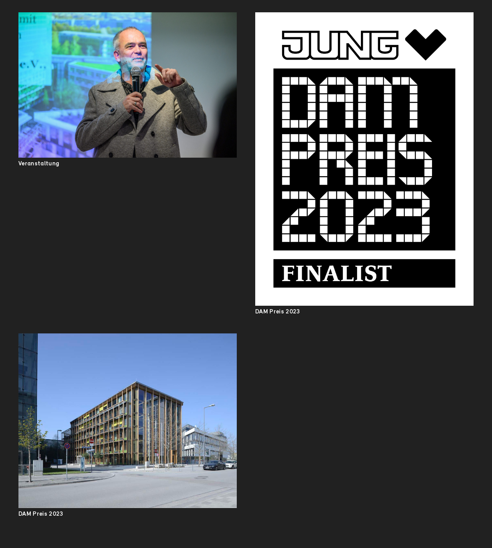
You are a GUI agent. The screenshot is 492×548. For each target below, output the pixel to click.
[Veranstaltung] (127, 85)
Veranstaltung (38, 164)
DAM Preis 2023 (277, 312)
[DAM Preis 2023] (364, 159)
